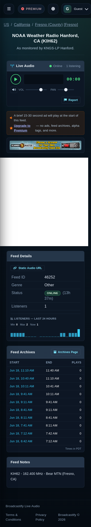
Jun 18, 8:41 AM (21, 410)
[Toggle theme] (53, 9)
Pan (53, 89)
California (22, 25)
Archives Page (66, 352)
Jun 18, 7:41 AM (21, 425)
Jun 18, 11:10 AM (22, 370)
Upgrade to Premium (22, 128)
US (6, 25)
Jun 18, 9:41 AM (21, 394)
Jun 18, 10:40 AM (22, 378)
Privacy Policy (41, 517)
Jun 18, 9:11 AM (21, 402)
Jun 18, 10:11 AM (22, 386)
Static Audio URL (27, 268)
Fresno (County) (49, 25)
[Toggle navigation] (9, 9)
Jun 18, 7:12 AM (21, 433)
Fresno (71, 25)
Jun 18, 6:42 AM (21, 441)
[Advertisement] (44, 202)
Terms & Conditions (13, 517)
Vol (21, 89)
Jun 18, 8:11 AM (21, 417)
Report (71, 100)
